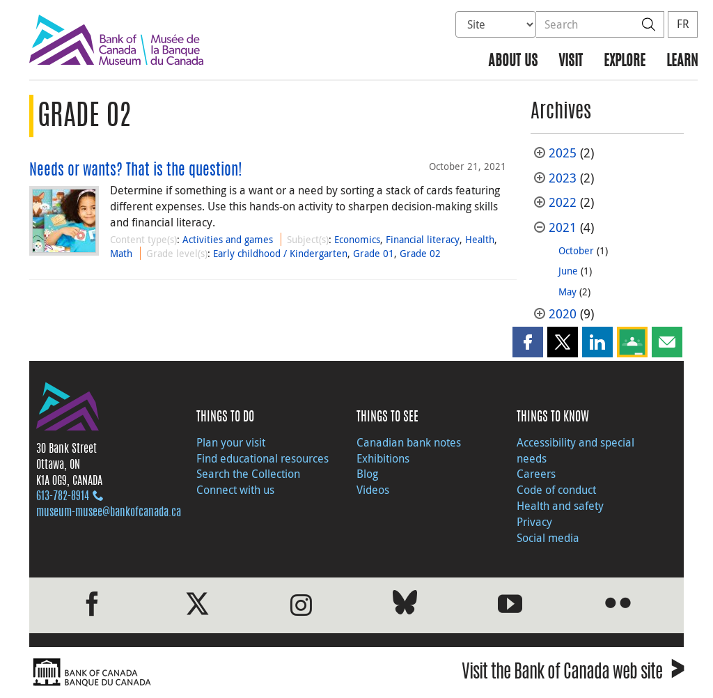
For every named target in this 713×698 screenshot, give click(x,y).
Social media (548, 537)
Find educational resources (262, 458)
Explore (624, 61)
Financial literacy (423, 239)
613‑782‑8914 (62, 496)
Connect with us (235, 489)
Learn (682, 61)
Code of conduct (556, 489)
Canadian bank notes (408, 442)
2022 (563, 202)
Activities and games (227, 239)
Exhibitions (382, 458)
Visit (570, 61)
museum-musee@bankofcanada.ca (108, 512)
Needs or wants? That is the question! (135, 170)
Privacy (534, 521)
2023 (563, 178)
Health (479, 239)
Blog (367, 473)
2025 (563, 153)
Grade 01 (373, 253)
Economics (357, 239)
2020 (563, 314)
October (576, 250)
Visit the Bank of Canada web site (573, 674)
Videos (372, 489)
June (568, 270)
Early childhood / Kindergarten (280, 253)
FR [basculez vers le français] (683, 23)
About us (513, 61)
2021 (563, 227)
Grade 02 (420, 253)
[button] (527, 342)
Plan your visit (230, 442)
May (567, 291)
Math (121, 253)
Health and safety (560, 505)
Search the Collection (248, 473)
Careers (536, 473)
